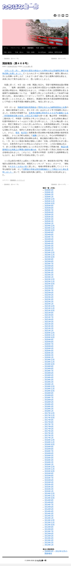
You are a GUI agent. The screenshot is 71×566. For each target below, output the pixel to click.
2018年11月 (50, 389)
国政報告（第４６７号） (11, 58)
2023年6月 (49, 266)
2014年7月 (49, 505)
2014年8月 (49, 502)
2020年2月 (49, 355)
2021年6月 (49, 319)
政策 (23, 48)
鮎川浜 (24, 133)
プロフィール (15, 48)
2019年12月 (50, 360)
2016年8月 (49, 449)
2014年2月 (49, 516)
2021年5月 (49, 322)
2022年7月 (49, 290)
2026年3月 (49, 192)
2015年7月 (49, 478)
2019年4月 (49, 377)
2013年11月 (50, 522)
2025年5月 (49, 215)
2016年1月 (49, 464)
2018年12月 (50, 386)
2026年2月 (49, 195)
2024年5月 (49, 241)
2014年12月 (50, 493)
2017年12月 (50, 413)
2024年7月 (49, 237)
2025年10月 (50, 203)
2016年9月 (49, 447)
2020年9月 (49, 340)
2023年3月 (49, 273)
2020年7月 (49, 344)
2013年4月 (49, 538)
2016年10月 (50, 444)
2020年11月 (50, 335)
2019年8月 (49, 369)
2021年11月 (50, 308)
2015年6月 (49, 480)
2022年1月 (49, 304)
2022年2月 (49, 302)
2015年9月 (49, 473)
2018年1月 (49, 411)
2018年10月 (50, 391)
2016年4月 (49, 458)
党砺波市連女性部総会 (26, 107)
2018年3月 (49, 406)
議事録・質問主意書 (55, 52)
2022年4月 (49, 297)
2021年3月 (49, 326)
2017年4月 (49, 431)
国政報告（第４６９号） (60, 58)
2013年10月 (50, 525)
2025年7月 (49, 210)
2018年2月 (49, 409)
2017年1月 (49, 438)
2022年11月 (50, 282)
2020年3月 (49, 353)
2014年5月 (49, 509)
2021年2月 (49, 328)
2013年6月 (49, 534)
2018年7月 (49, 398)
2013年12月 (50, 520)
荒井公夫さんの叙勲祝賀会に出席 (52, 107)
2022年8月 (49, 288)
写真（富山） (19, 52)
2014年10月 (50, 498)
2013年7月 (49, 531)
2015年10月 (50, 471)
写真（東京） (8, 52)
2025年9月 (49, 206)
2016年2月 (49, 462)
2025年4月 (49, 217)
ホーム (6, 48)
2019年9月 (49, 366)
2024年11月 (50, 228)
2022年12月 (50, 279)
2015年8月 (49, 476)
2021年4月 (49, 324)
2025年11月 (50, 201)
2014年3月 (49, 514)
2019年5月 (49, 375)
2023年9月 (49, 259)
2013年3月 (49, 540)
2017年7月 (49, 424)
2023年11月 (50, 255)
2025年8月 (49, 208)
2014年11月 (50, 496)
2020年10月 (50, 337)
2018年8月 (49, 395)
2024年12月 (50, 226)
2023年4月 (49, 270)
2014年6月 (49, 507)
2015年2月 (49, 489)
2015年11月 (50, 469)
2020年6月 (49, 346)
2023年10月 (50, 257)
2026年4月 (49, 190)
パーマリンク (20, 180)
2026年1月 (49, 197)
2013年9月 (49, 527)
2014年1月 (49, 518)
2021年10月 (50, 311)
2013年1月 (49, 545)
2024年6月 (49, 239)
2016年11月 (50, 442)
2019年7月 (49, 371)
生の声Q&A (42, 52)
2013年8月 (49, 529)
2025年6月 (49, 212)
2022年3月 (49, 299)
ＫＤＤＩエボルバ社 (18, 166)
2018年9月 (49, 393)
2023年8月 (49, 261)
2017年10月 (50, 418)
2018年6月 (49, 400)
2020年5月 (49, 348)
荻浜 (17, 133)
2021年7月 (49, 317)
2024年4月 (49, 244)
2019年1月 (49, 384)
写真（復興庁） (53, 48)
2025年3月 (49, 219)
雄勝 (34, 135)
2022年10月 (50, 284)
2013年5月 (49, 536)
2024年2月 (49, 248)
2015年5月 (49, 482)
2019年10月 (50, 364)
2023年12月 (50, 253)
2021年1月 (49, 331)
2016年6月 (49, 453)
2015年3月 (49, 487)
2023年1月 (49, 277)
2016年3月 (49, 460)
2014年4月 (49, 511)
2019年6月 (49, 373)
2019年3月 (49, 380)
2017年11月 (50, 415)
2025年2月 (49, 221)
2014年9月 (49, 500)
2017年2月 (49, 435)
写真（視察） (31, 52)
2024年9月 (49, 232)
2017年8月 (49, 422)
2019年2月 (49, 382)
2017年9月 (49, 420)
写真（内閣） (40, 48)
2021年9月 (49, 313)
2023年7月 (49, 264)
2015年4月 (49, 485)
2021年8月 (49, 315)
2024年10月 (50, 230)
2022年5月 (49, 295)
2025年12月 (50, 199)
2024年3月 (49, 246)
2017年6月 (49, 427)
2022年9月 (49, 286)
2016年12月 (50, 440)
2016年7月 (49, 451)
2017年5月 (49, 429)
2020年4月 (49, 351)
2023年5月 (49, 268)
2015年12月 (50, 467)
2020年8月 (49, 342)
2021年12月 (50, 306)
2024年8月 (49, 235)
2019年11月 (50, 362)
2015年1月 (49, 491)
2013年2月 (49, 543)
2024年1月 (49, 250)
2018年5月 (49, 402)
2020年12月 (50, 333)
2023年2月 (49, 275)
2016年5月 (49, 456)
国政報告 (30, 48)
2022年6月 (49, 293)
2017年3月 (49, 433)
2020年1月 (49, 357)
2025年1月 (49, 224)
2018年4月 (49, 404)
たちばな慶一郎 (27, 66)
